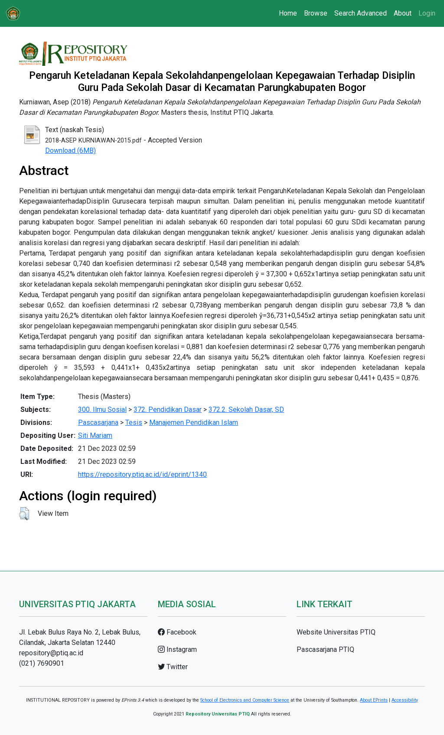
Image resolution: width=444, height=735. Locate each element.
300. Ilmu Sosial (102, 409)
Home (288, 13)
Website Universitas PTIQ (336, 632)
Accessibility (405, 700)
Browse (315, 13)
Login (426, 13)
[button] (24, 513)
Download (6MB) (70, 150)
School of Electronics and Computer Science (244, 700)
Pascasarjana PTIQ (325, 649)
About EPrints (374, 700)
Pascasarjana (98, 422)
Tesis (133, 422)
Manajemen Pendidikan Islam (193, 422)
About (402, 13)
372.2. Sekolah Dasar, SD (246, 409)
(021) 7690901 (41, 663)
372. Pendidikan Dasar (168, 409)
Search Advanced (360, 13)
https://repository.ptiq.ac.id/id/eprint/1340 (142, 474)
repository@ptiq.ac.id (51, 653)
